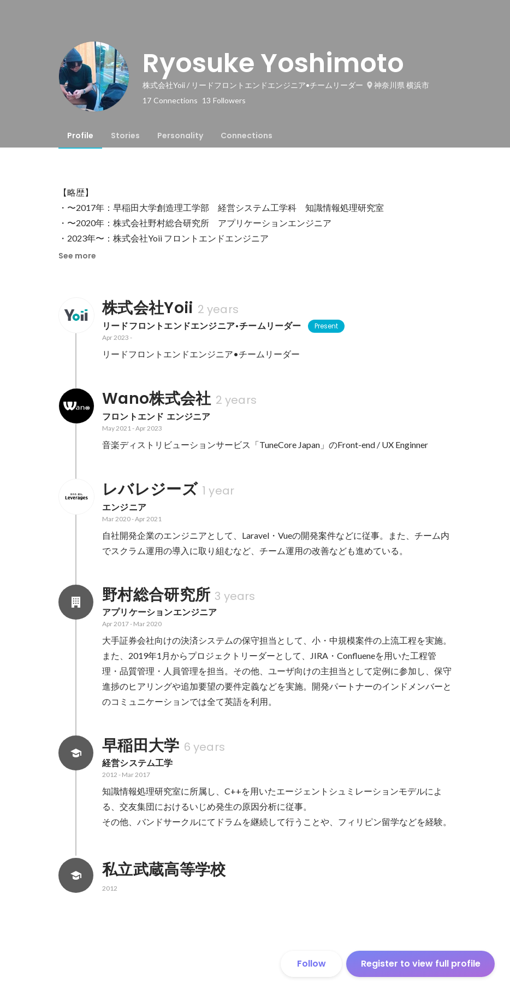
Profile (80, 135)
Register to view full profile (421, 963)
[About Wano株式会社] (75, 406)
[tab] (80, 135)
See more (77, 255)
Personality (180, 135)
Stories (125, 135)
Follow (311, 963)
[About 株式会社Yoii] (75, 315)
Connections (246, 135)
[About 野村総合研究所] (75, 602)
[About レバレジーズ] (75, 497)
